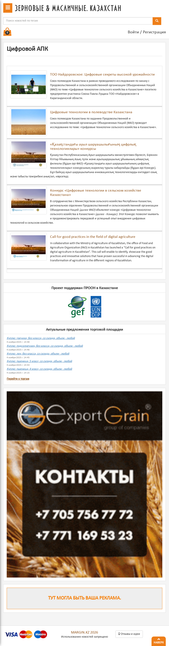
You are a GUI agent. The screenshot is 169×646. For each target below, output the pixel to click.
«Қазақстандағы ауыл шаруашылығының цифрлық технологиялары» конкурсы (93, 147)
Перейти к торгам (18, 379)
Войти (133, 32)
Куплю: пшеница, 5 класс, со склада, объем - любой (39, 361)
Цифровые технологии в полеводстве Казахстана (91, 112)
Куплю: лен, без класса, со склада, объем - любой (38, 353)
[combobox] (78, 21)
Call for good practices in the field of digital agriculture (92, 237)
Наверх (159, 640)
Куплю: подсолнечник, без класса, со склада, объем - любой (45, 346)
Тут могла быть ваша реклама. (84, 598)
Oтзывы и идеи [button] (129, 634)
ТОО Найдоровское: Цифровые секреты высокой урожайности (102, 75)
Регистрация (154, 32)
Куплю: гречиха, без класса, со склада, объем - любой (41, 338)
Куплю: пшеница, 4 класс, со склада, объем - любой (39, 369)
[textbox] (78, 20)
